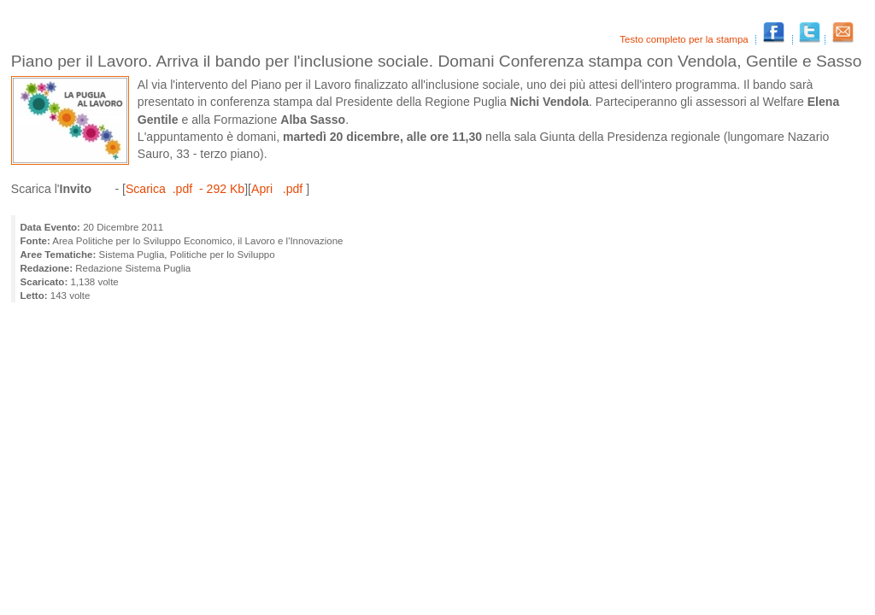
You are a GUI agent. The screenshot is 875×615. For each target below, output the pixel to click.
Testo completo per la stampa (685, 39)
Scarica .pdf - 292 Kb (185, 189)
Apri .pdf (278, 189)
